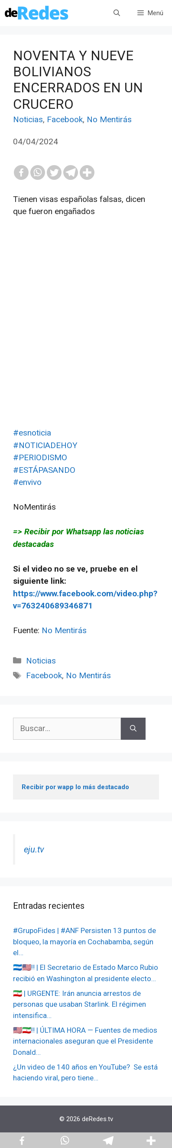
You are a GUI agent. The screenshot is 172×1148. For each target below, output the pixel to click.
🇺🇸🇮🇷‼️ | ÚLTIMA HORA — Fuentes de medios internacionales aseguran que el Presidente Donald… (85, 1041)
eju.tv (34, 849)
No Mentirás (109, 119)
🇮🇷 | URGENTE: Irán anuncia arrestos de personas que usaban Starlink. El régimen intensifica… (79, 1004)
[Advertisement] (86, 341)
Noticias (28, 119)
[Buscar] (133, 729)
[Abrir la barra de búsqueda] (117, 13)
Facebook (65, 119)
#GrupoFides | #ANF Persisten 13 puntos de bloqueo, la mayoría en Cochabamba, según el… (84, 941)
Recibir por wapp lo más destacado (75, 787)
